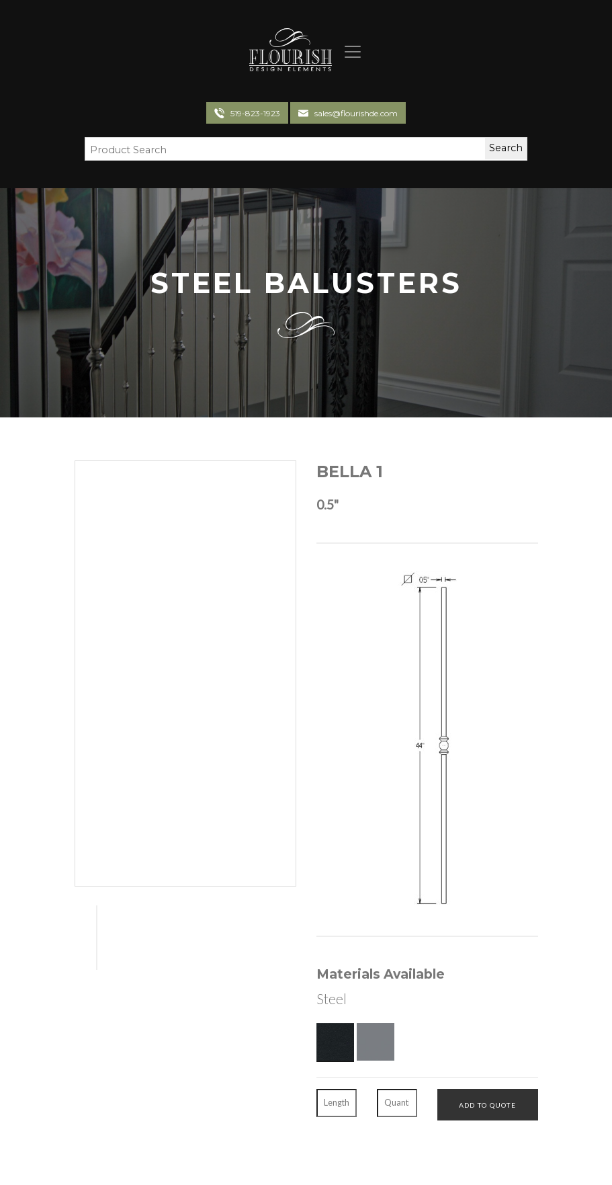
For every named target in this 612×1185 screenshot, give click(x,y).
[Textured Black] (335, 1042)
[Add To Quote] (487, 1104)
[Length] (336, 1103)
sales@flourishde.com (356, 113)
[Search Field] (276, 150)
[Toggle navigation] (347, 52)
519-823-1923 (255, 113)
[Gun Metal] (375, 1042)
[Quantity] (397, 1103)
